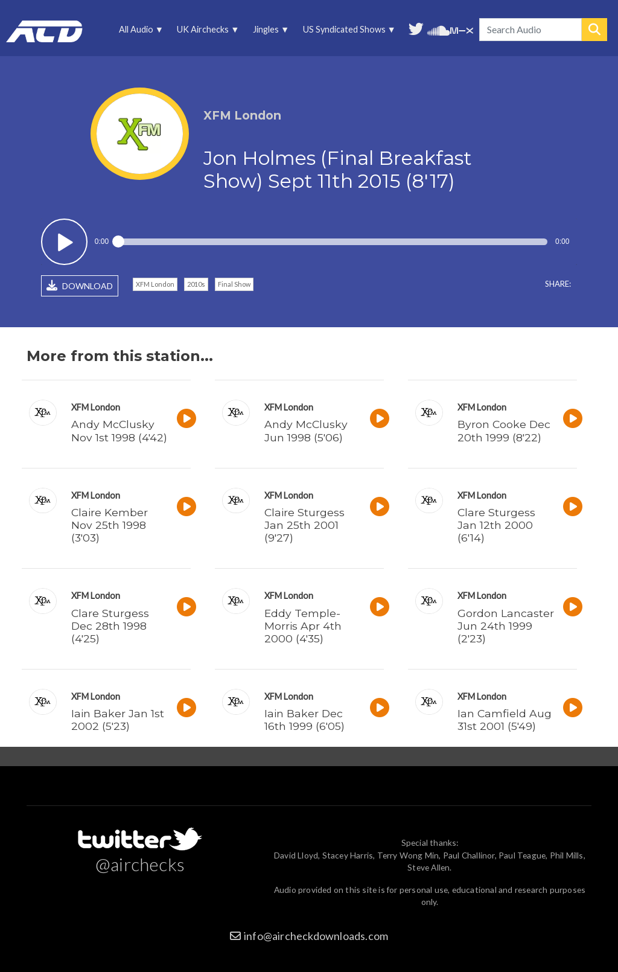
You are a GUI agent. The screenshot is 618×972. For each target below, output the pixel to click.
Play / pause (64, 242)
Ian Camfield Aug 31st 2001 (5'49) (504, 719)
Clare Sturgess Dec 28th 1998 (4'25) (110, 626)
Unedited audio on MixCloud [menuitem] (461, 29)
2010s (196, 284)
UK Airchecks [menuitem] (206, 32)
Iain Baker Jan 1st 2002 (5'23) (117, 719)
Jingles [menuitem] (269, 32)
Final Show (234, 284)
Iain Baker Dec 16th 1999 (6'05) (304, 719)
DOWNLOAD (79, 285)
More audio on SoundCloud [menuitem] (438, 29)
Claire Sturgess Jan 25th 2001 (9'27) (304, 525)
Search (594, 29)
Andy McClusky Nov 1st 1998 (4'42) (119, 430)
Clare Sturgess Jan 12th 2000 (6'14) (496, 525)
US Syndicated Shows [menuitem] (347, 32)
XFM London (155, 284)
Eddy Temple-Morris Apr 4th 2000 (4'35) (303, 626)
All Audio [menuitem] (139, 32)
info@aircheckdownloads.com (316, 935)
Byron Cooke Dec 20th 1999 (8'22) (503, 430)
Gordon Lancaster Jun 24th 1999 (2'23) (505, 626)
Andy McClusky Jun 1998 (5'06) (306, 430)
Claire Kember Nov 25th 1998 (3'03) (109, 525)
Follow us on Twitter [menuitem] (416, 28)
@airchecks (140, 864)
